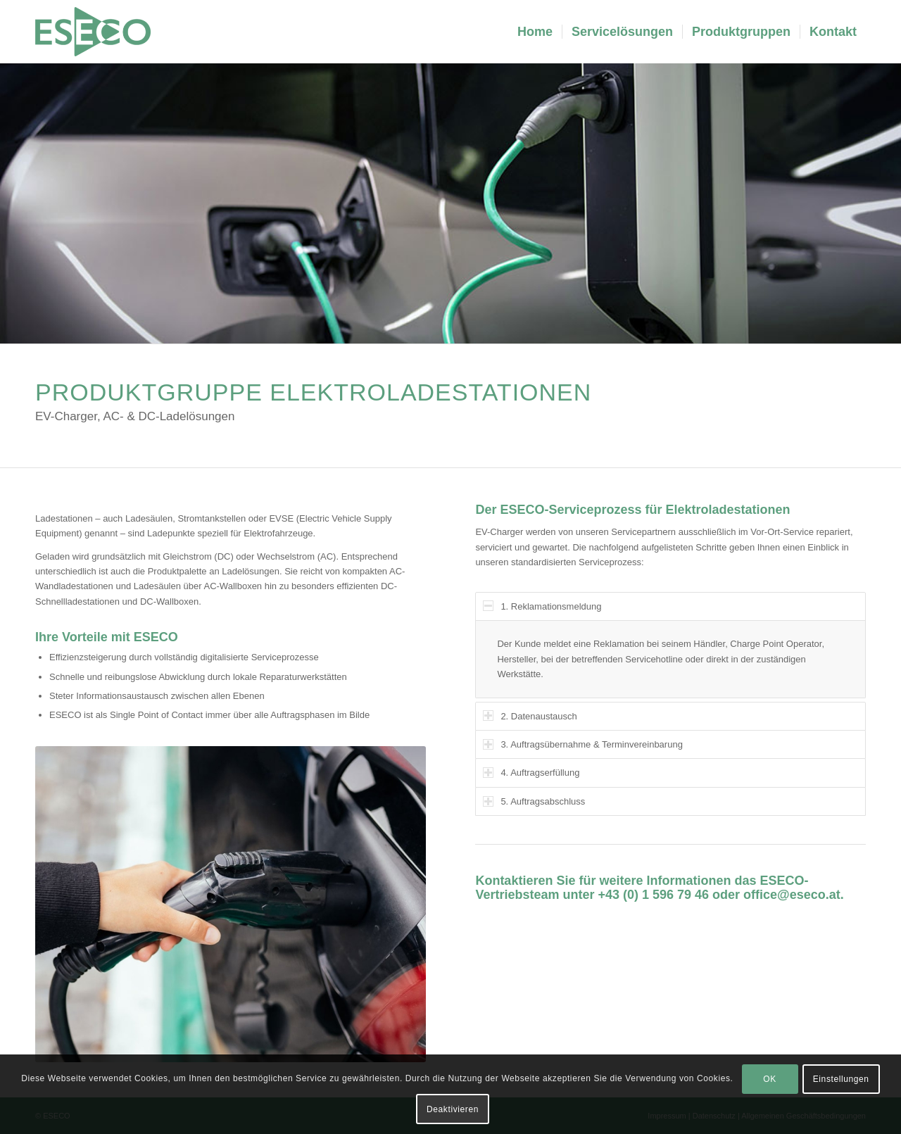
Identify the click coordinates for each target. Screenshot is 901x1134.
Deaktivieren (453, 1109)
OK (769, 1079)
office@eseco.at (791, 895)
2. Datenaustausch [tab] (529, 715)
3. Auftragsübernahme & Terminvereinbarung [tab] (582, 744)
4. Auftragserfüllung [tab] (531, 772)
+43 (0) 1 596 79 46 (653, 895)
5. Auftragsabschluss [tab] (534, 801)
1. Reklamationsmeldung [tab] (542, 605)
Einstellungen (841, 1079)
